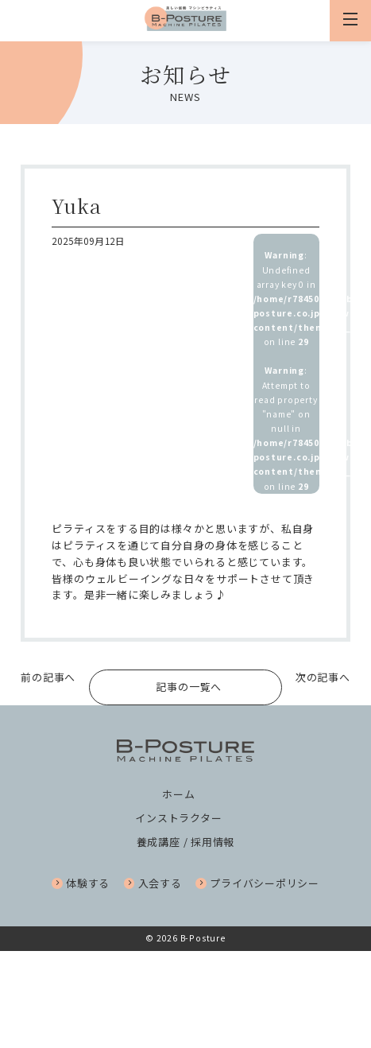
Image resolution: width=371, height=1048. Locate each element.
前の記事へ (48, 677)
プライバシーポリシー (257, 883)
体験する (81, 883)
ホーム (178, 794)
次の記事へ (323, 677)
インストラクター (178, 818)
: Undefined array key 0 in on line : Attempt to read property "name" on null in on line (286, 370)
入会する (153, 883)
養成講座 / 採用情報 (186, 842)
